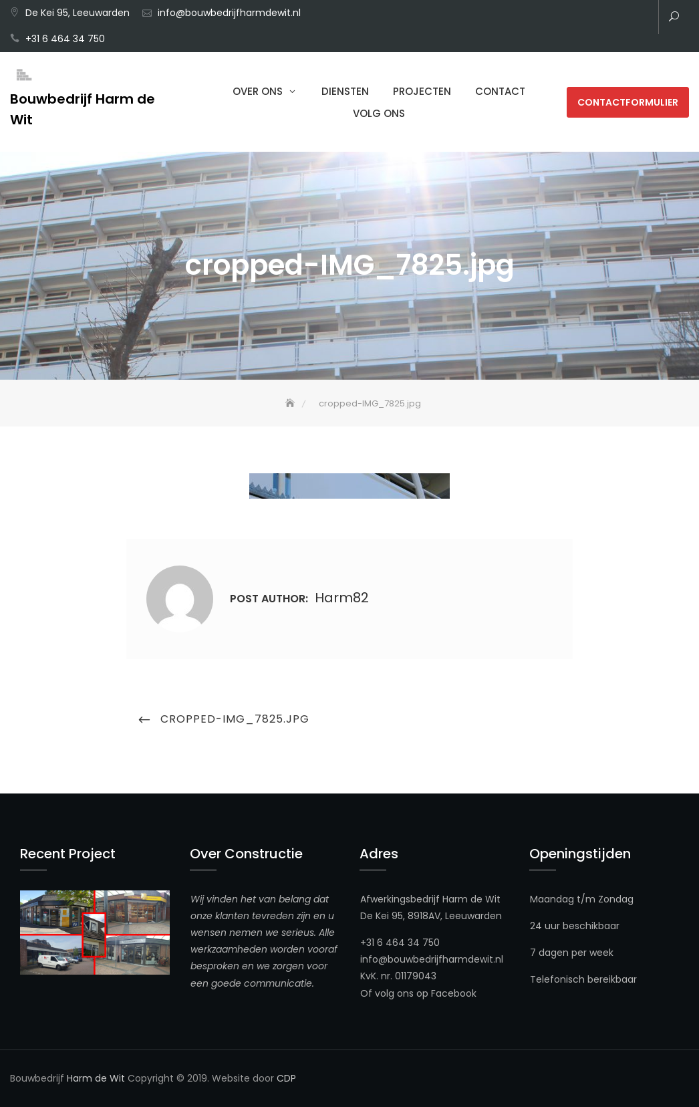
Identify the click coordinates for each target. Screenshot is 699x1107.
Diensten (345, 91)
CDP (286, 1078)
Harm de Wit (96, 1078)
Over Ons (258, 91)
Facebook (453, 993)
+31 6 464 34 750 (65, 38)
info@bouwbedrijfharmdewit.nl (229, 12)
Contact (500, 91)
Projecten (422, 91)
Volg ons (379, 113)
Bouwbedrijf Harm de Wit (82, 109)
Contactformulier (627, 102)
